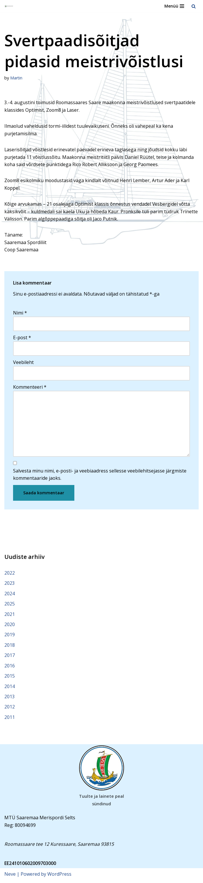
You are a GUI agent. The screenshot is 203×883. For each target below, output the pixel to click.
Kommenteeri (29, 388)
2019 (9, 637)
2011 (9, 719)
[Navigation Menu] (174, 6)
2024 (9, 595)
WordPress (59, 876)
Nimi (20, 313)
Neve (10, 876)
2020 (9, 626)
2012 (9, 709)
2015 (9, 678)
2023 (9, 585)
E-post (22, 338)
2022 (9, 574)
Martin (16, 78)
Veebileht (23, 363)
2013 (9, 699)
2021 (9, 616)
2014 (9, 688)
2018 (9, 647)
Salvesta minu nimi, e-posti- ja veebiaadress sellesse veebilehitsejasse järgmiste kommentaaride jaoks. (99, 476)
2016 (9, 668)
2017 (9, 657)
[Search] (193, 6)
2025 (9, 606)
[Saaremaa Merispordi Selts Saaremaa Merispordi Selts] (9, 6)
